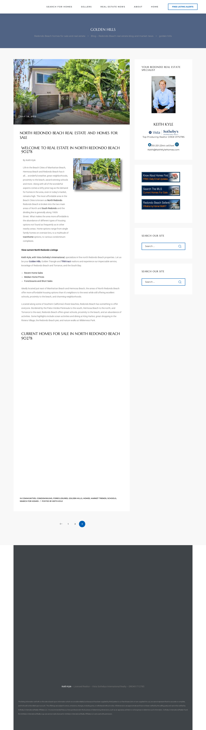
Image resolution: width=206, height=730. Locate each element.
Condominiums (44, 498)
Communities (29, 498)
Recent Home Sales (33, 273)
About (138, 7)
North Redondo (54, 200)
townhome (28, 237)
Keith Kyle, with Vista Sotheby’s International (43, 257)
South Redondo (49, 208)
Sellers (86, 7)
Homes (86, 498)
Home (154, 7)
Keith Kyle (57, 501)
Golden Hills (75, 498)
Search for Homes (59, 7)
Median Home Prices (34, 277)
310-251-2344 (158, 145)
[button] (183, 7)
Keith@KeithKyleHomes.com (163, 149)
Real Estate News (112, 7)
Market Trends (98, 498)
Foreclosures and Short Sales (38, 281)
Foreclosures (60, 498)
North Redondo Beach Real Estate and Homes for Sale (68, 135)
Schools (111, 498)
